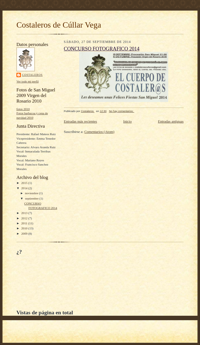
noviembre (32, 193)
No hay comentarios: (121, 111)
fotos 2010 (23, 109)
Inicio (127, 121)
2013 (24, 213)
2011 (24, 223)
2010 (24, 228)
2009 (24, 233)
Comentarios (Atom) (99, 132)
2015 (24, 182)
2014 (24, 188)
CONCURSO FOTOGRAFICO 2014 (102, 49)
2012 (24, 218)
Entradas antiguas (171, 121)
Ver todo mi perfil (27, 81)
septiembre (32, 198)
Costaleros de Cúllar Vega (58, 24)
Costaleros (32, 74)
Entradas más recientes (80, 121)
